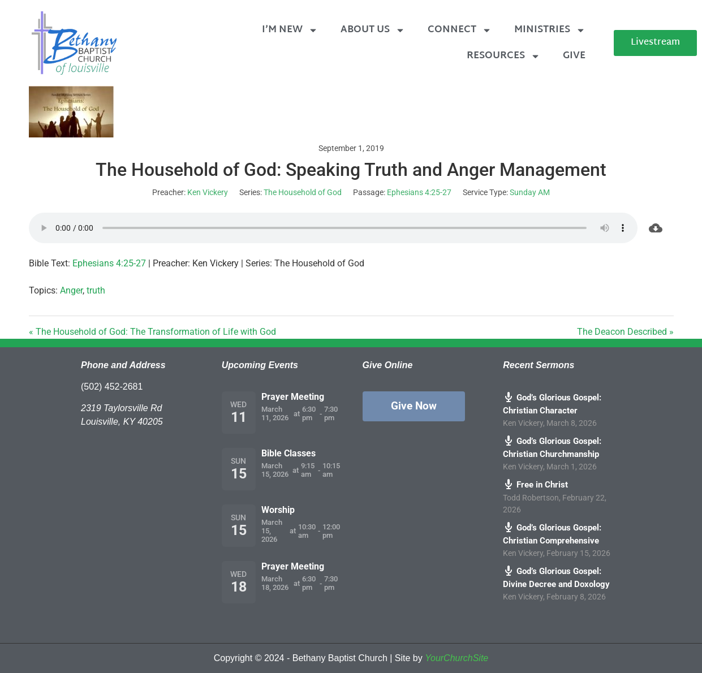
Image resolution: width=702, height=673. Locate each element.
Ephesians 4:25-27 (419, 192)
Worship (278, 509)
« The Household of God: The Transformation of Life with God (152, 331)
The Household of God (303, 192)
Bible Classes (288, 453)
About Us (373, 30)
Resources (503, 56)
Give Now (414, 405)
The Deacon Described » (625, 331)
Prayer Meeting (292, 396)
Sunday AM (530, 192)
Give (574, 55)
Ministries (549, 30)
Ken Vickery (207, 192)
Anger (71, 290)
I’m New (290, 30)
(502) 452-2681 (112, 386)
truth (96, 290)
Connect (460, 30)
